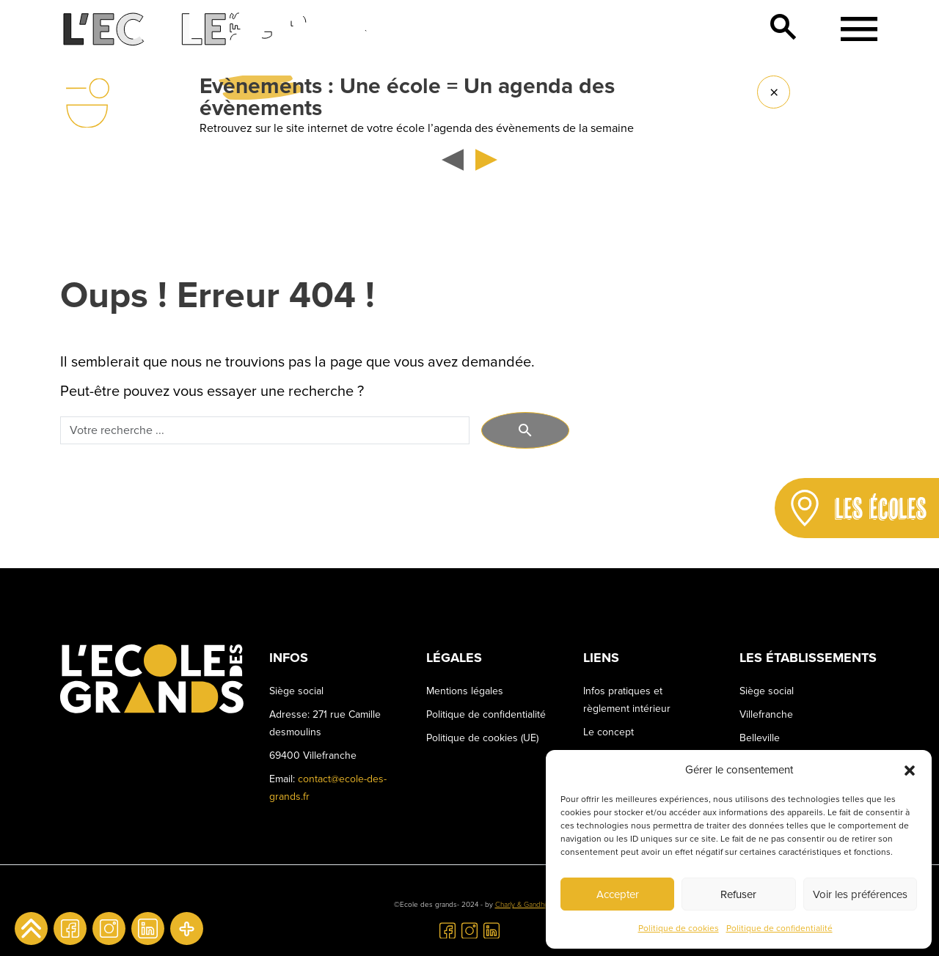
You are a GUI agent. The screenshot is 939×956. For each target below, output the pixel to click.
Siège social (766, 691)
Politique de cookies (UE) (482, 738)
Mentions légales (464, 691)
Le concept (608, 732)
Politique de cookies (678, 928)
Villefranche (766, 714)
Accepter (617, 894)
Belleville (759, 738)
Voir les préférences (860, 894)
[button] (909, 769)
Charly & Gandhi (520, 904)
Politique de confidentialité (779, 928)
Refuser (738, 894)
